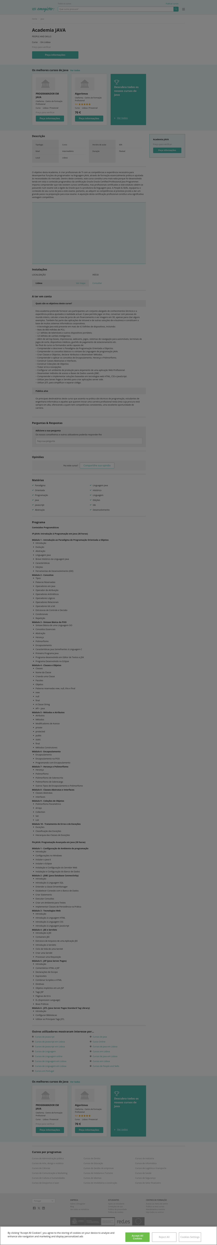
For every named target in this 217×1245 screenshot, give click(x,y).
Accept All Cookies (137, 1237)
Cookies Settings (189, 1237)
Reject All (164, 1237)
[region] (108, 1235)
